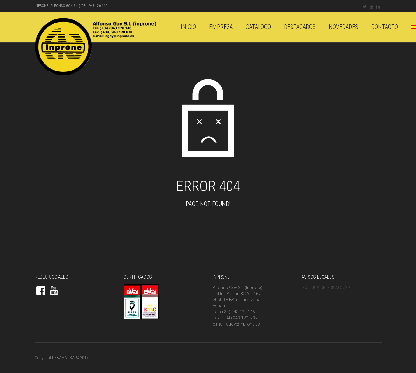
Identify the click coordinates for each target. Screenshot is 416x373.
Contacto (384, 26)
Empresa (221, 26)
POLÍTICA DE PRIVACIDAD (326, 287)
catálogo (258, 26)
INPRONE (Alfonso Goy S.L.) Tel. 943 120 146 (71, 6)
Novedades (343, 26)
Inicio (188, 26)
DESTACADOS (300, 26)
